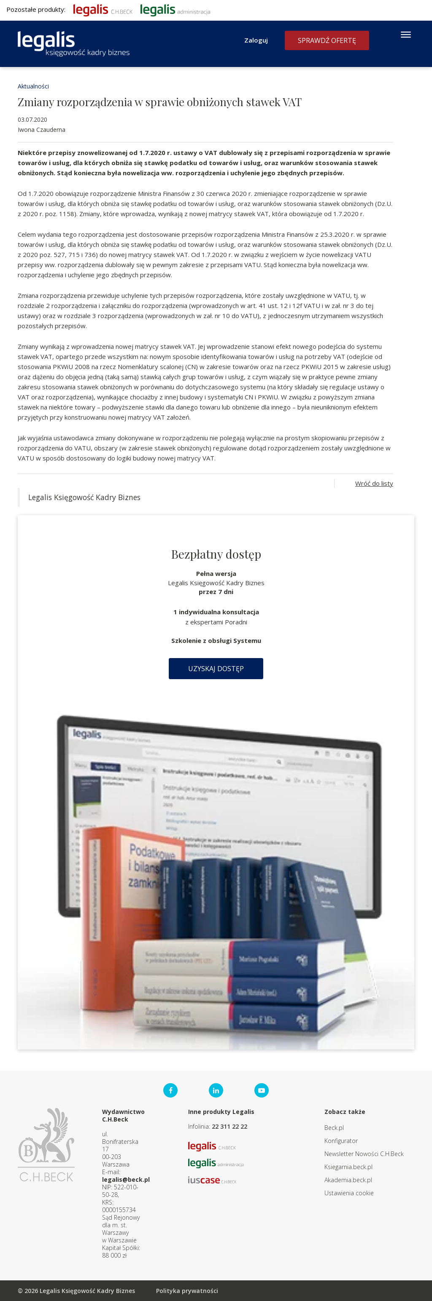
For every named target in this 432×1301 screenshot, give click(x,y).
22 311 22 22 (229, 1126)
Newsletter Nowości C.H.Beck (364, 1154)
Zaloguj (256, 40)
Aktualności (33, 86)
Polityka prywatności (187, 1291)
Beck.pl (334, 1128)
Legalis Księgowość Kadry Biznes (84, 497)
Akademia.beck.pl (348, 1180)
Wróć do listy (374, 483)
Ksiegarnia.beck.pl (348, 1167)
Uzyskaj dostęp (216, 668)
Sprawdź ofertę (327, 40)
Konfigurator (341, 1141)
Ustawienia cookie (349, 1193)
